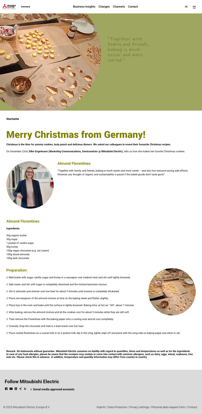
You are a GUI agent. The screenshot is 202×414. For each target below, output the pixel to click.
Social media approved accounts (53, 389)
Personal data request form (168, 407)
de (186, 6)
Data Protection (117, 407)
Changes (104, 6)
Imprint (101, 407)
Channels (119, 6)
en (194, 6)
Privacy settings (139, 407)
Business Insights (84, 6)
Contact (133, 6)
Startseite (12, 119)
